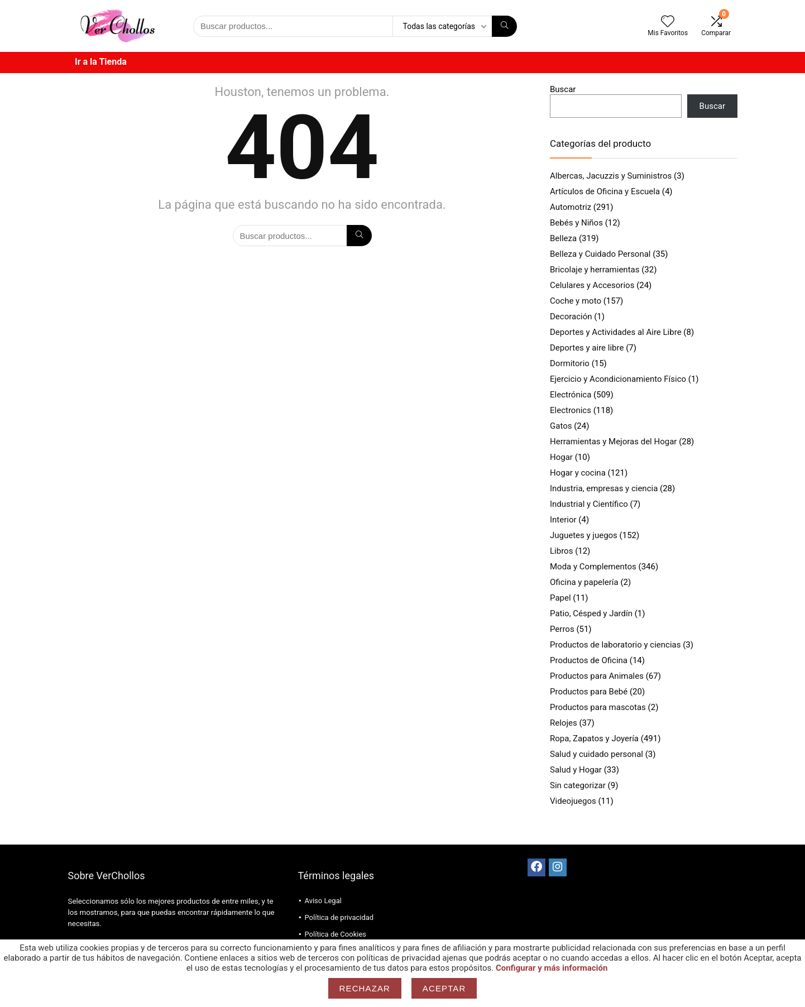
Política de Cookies (335, 934)
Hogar (561, 457)
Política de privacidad (338, 917)
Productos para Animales (597, 676)
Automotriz (570, 207)
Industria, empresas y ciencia (604, 488)
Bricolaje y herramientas (594, 270)
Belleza (563, 238)
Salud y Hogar (576, 770)
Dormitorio (570, 363)
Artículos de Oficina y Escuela (605, 191)
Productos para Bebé (588, 692)
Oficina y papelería (584, 582)
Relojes (563, 723)
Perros (562, 629)
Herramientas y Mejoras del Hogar (613, 442)
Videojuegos (573, 801)
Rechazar (365, 988)
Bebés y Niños (576, 223)
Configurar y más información (551, 968)
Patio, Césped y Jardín (591, 613)
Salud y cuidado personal (596, 754)
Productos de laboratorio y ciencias (615, 645)
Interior (563, 520)
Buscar (563, 89)
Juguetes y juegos (583, 535)
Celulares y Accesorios (592, 285)
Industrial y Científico (589, 504)
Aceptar (444, 988)
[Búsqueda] (504, 26)
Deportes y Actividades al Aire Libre (616, 332)
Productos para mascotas (598, 707)
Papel (560, 598)
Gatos (561, 426)
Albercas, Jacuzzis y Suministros (611, 176)
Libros (561, 551)
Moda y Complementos (593, 567)
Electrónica (570, 395)
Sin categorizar (578, 785)
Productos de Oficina (588, 660)
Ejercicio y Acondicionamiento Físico (618, 379)
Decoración (571, 316)
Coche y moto (575, 301)
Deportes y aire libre (587, 348)
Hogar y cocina (578, 473)
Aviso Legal (322, 900)
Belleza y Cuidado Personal (600, 254)
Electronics (570, 410)
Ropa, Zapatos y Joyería (594, 738)
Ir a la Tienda (101, 61)
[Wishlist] (667, 22)
